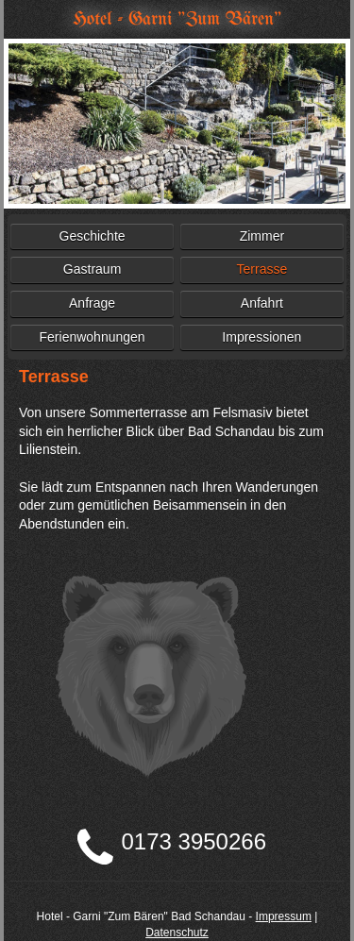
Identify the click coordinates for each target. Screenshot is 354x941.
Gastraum (92, 269)
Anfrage (92, 303)
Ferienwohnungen (92, 336)
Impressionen (261, 336)
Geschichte (92, 236)
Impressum (284, 916)
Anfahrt (262, 303)
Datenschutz (177, 932)
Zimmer (262, 236)
